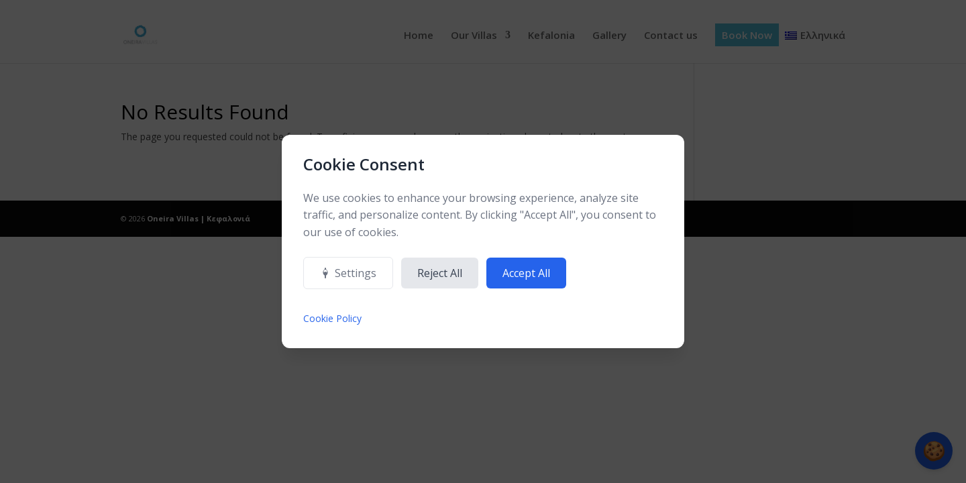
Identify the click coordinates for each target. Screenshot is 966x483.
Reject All (439, 273)
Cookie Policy (332, 318)
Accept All (526, 273)
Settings (348, 273)
